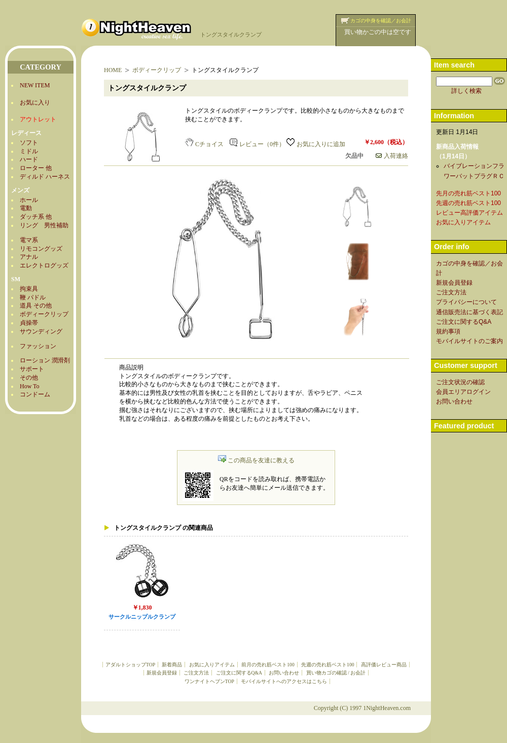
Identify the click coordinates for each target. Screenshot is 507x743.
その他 (29, 377)
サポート (32, 369)
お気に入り (35, 102)
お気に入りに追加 (315, 144)
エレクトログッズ (44, 265)
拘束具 (29, 288)
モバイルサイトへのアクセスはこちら (284, 681)
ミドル (29, 151)
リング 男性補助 (44, 225)
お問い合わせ (284, 673)
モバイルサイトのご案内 (469, 341)
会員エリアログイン (463, 391)
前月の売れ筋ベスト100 (267, 664)
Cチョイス (204, 144)
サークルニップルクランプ (141, 617)
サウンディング (41, 331)
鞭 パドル (33, 297)
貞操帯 (29, 322)
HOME (113, 70)
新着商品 (172, 664)
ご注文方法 (196, 673)
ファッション (38, 346)
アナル (29, 256)
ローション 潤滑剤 (45, 360)
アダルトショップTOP (130, 664)
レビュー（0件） (257, 144)
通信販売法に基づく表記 (469, 312)
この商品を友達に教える (256, 460)
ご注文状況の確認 (460, 382)
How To (30, 386)
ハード (29, 159)
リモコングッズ (41, 248)
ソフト (29, 142)
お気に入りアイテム (212, 664)
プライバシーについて (466, 302)
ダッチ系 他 (36, 216)
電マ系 (29, 240)
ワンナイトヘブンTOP (209, 681)
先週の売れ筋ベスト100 (327, 664)
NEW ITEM (35, 85)
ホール (29, 200)
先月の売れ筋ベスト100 (468, 193)
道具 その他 (36, 305)
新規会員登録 (162, 673)
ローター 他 (36, 168)
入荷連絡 (392, 155)
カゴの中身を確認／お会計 (380, 20)
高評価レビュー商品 (384, 664)
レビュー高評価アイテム (469, 212)
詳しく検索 (466, 90)
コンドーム (35, 394)
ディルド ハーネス (45, 176)
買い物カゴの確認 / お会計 (336, 673)
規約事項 (448, 331)
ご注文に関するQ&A (239, 673)
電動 (26, 208)
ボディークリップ (44, 314)
